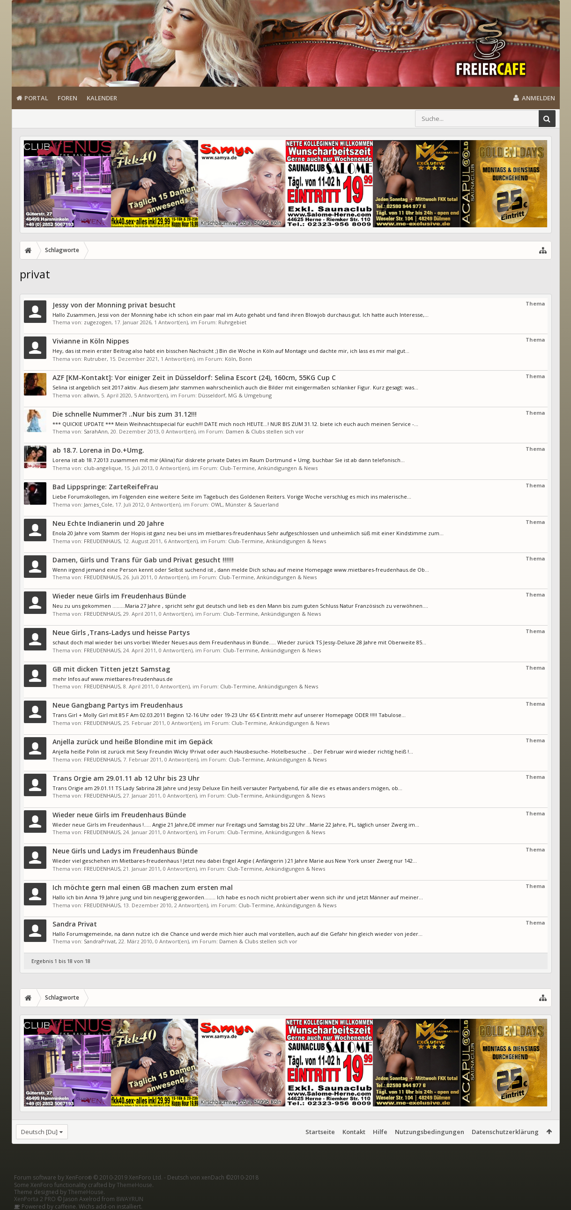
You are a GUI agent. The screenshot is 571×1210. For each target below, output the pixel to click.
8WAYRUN (129, 1199)
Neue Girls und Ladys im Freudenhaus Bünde (125, 850)
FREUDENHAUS (102, 541)
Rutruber (95, 358)
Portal (36, 98)
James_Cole (98, 504)
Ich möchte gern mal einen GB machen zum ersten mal (142, 887)
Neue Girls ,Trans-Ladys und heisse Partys (121, 632)
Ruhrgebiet (232, 322)
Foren (67, 98)
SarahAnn (96, 431)
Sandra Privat (74, 923)
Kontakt (353, 1132)
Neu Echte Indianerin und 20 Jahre (108, 523)
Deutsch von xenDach (213, 1177)
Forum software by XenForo (88, 1177)
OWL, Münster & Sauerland (245, 504)
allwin (91, 395)
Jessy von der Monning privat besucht (114, 304)
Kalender (102, 98)
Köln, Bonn (238, 358)
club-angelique (102, 467)
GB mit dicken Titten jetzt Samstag (111, 669)
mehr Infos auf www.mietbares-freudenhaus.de (112, 678)
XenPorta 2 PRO (35, 1199)
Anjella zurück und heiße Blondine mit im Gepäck (132, 741)
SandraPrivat (100, 941)
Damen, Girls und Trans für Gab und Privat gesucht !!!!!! (143, 559)
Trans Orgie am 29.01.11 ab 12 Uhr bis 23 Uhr (126, 778)
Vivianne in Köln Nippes (90, 340)
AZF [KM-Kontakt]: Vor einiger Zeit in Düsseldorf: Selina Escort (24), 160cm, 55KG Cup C (194, 377)
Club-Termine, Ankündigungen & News (269, 467)
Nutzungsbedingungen (429, 1132)
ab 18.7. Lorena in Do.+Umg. (98, 450)
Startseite (320, 1132)
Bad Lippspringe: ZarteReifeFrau (105, 486)
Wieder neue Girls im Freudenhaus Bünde (119, 595)
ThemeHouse (134, 1185)
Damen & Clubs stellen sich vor (265, 431)
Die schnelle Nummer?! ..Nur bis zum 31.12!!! (124, 414)
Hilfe (380, 1132)
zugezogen (97, 322)
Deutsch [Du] (39, 1132)
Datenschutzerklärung (505, 1132)
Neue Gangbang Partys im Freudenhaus (117, 705)
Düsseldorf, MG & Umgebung (235, 395)
